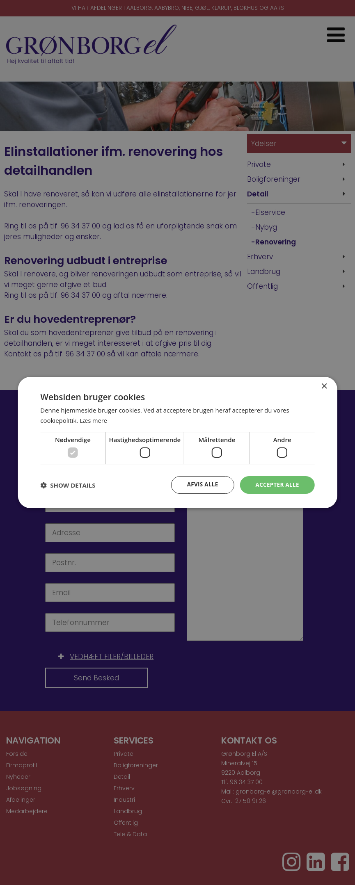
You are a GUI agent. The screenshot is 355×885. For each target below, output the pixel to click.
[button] (67, 485)
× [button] (324, 386)
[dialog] (177, 442)
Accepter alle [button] (276, 484)
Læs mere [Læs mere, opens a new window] (94, 420)
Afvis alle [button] (199, 484)
